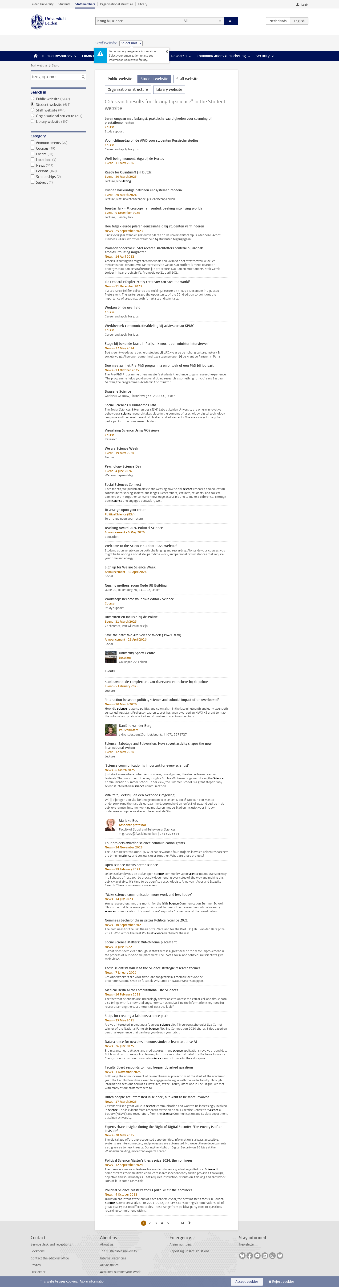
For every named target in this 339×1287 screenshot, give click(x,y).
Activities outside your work (120, 1272)
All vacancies (109, 1265)
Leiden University (42, 4)
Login (304, 5)
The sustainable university (118, 1251)
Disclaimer (38, 1272)
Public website (58, 99)
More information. (93, 1281)
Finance (88, 55)
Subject (58, 182)
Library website (58, 121)
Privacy (36, 1265)
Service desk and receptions (51, 1244)
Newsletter (247, 1244)
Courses (58, 148)
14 (183, 1223)
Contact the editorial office (50, 1258)
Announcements (58, 142)
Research (179, 55)
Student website (58, 104)
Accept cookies (246, 1281)
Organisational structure (116, 4)
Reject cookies (283, 1281)
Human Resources (57, 55)
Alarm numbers (181, 1244)
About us (106, 1244)
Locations (58, 159)
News (58, 165)
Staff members (85, 4)
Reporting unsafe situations (189, 1251)
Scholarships (58, 176)
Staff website (39, 65)
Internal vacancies (113, 1258)
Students (64, 4)
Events (58, 154)
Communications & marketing (221, 55)
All (186, 21)
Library (142, 4)
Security (263, 55)
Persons (58, 171)
